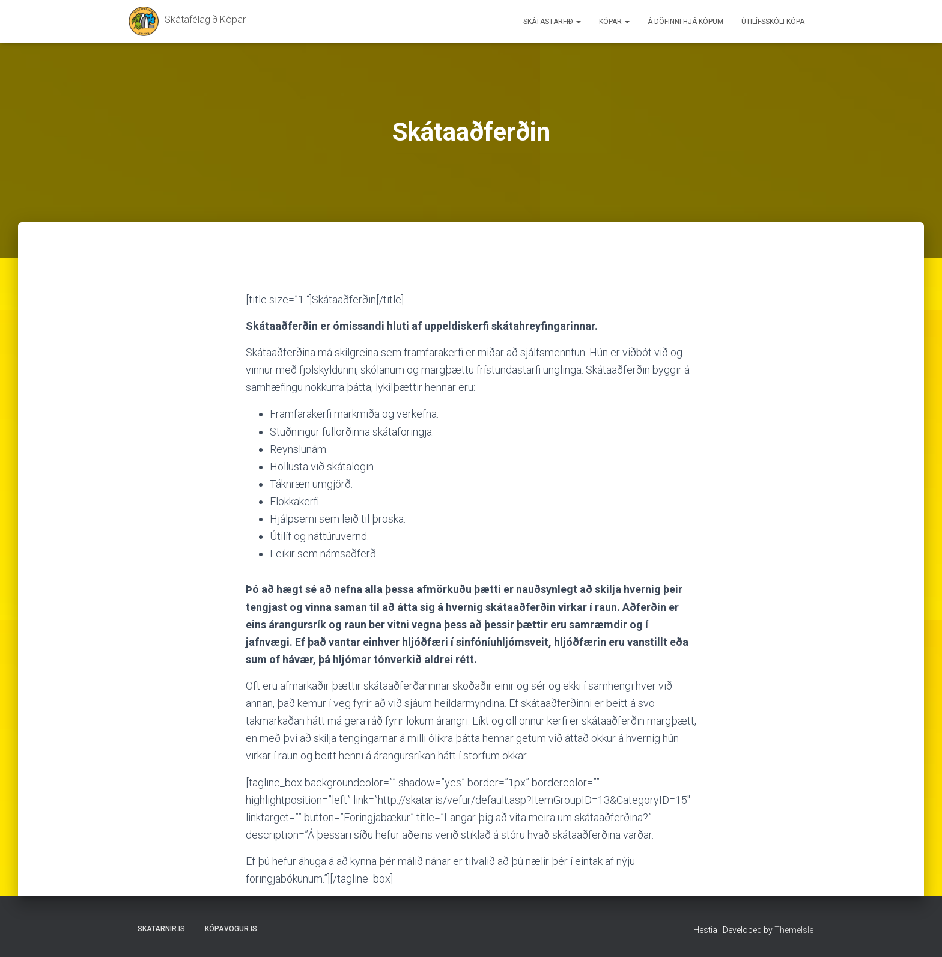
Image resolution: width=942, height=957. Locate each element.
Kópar (614, 21)
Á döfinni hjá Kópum (685, 21)
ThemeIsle (793, 930)
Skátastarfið (552, 21)
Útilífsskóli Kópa (772, 21)
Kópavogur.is (231, 929)
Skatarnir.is (161, 929)
